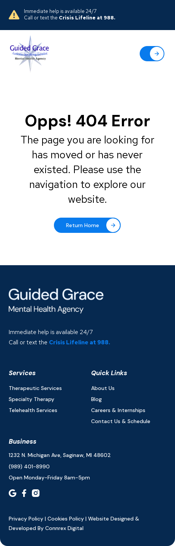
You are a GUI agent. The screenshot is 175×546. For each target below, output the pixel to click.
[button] (152, 54)
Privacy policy (26, 518)
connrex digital (64, 528)
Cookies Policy (65, 518)
